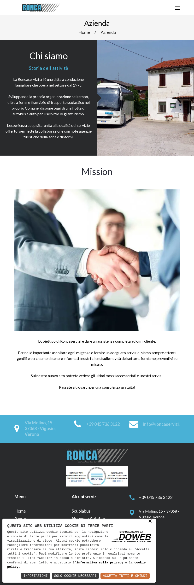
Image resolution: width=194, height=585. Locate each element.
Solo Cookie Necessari (75, 575)
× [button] (150, 521)
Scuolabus (81, 511)
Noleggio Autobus (89, 518)
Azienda (108, 32)
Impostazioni (36, 575)
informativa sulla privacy (99, 563)
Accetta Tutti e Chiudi (125, 575)
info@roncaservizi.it (162, 424)
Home (84, 32)
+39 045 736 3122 (103, 424)
